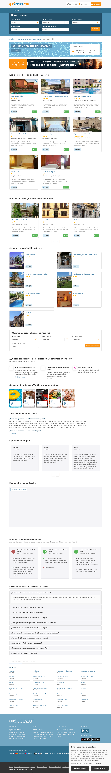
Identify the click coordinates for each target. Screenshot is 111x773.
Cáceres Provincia (62, 677)
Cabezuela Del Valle (39, 677)
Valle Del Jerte (13, 705)
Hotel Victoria (30, 255)
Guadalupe (60, 682)
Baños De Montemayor (88, 671)
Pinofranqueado (62, 694)
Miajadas (83, 688)
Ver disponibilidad (92, 346)
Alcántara (36, 671)
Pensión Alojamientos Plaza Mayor (85, 255)
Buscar (95, 29)
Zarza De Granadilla (63, 705)
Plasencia (84, 694)
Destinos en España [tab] (29, 662)
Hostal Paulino (78, 293)
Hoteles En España (22, 39)
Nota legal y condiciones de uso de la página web (22, 767)
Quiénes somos (15, 729)
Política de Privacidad (55, 767)
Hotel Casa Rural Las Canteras (83, 274)
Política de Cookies (42, 767)
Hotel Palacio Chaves (32, 293)
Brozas (11, 677)
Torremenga (84, 699)
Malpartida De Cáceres (40, 688)
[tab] (55, 593)
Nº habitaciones (16, 26)
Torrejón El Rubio (62, 699)
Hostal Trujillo (30, 313)
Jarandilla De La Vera (16, 688)
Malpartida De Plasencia (64, 688)
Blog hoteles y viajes (65, 729)
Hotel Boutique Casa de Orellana (36, 274)
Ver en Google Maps (19, 489)
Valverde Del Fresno (39, 705)
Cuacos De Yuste (38, 682)
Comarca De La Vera (87, 677)
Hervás (83, 682)
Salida (77, 19)
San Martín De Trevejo (16, 699)
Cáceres (12, 671)
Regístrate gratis (21, 377)
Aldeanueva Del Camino (64, 671)
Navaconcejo (13, 694)
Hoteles (11, 39)
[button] (96, 4)
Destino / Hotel (15, 19)
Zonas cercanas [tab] (16, 662)
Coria (11, 682)
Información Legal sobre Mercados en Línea (20, 769)
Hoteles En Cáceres (35, 39)
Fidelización (38, 729)
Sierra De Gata (37, 699)
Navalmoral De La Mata (40, 694)
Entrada (47, 19)
